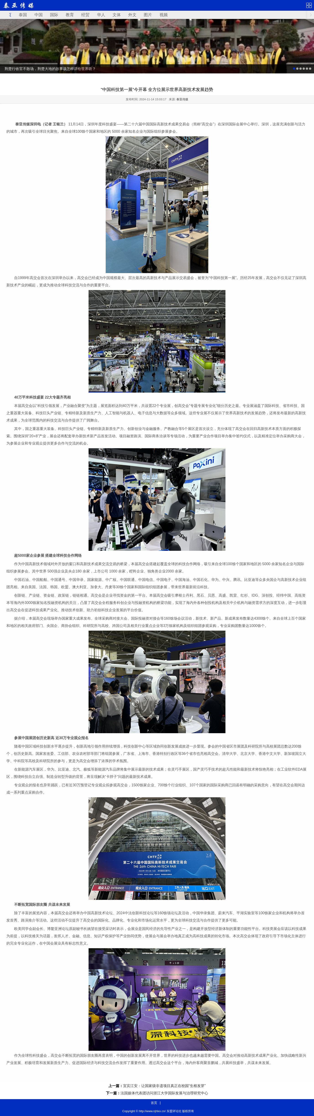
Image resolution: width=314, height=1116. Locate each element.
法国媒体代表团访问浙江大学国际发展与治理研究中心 (164, 1093)
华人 (101, 15)
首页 (154, 1103)
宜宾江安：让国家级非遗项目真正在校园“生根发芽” (164, 1086)
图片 (148, 15)
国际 (54, 15)
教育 (70, 15)
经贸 (85, 15)
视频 (164, 15)
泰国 (23, 15)
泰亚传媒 (182, 99)
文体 (117, 15)
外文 (132, 15)
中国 (38, 15)
